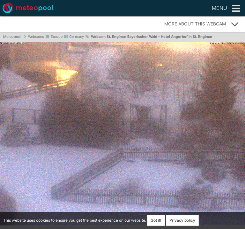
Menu (226, 8)
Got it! (156, 220)
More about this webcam (201, 24)
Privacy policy (182, 220)
